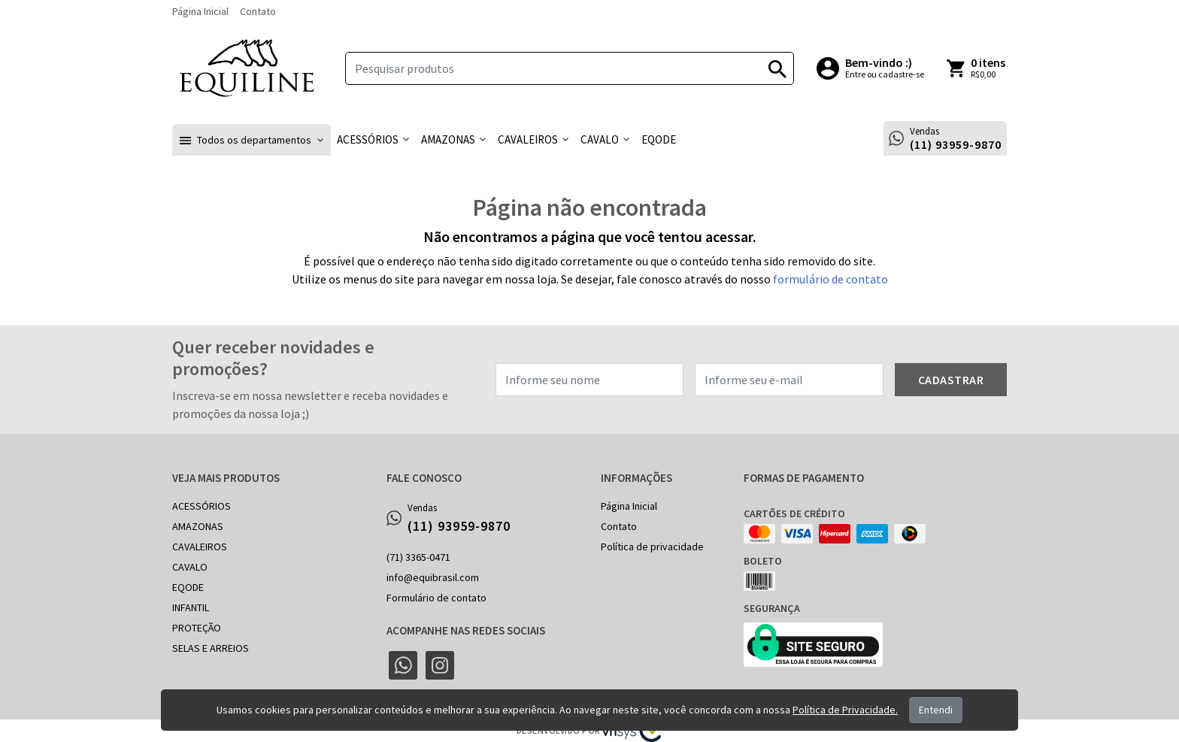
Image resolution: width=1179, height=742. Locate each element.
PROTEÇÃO (196, 627)
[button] (251, 140)
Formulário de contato (436, 597)
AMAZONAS (197, 526)
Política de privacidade (652, 546)
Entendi (936, 709)
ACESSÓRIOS (201, 506)
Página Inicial (200, 11)
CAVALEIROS (199, 546)
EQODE (188, 587)
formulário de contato (830, 278)
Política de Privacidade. (845, 709)
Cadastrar (951, 379)
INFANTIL (190, 607)
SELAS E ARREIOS (210, 648)
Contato (258, 11)
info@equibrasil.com (432, 577)
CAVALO (190, 567)
